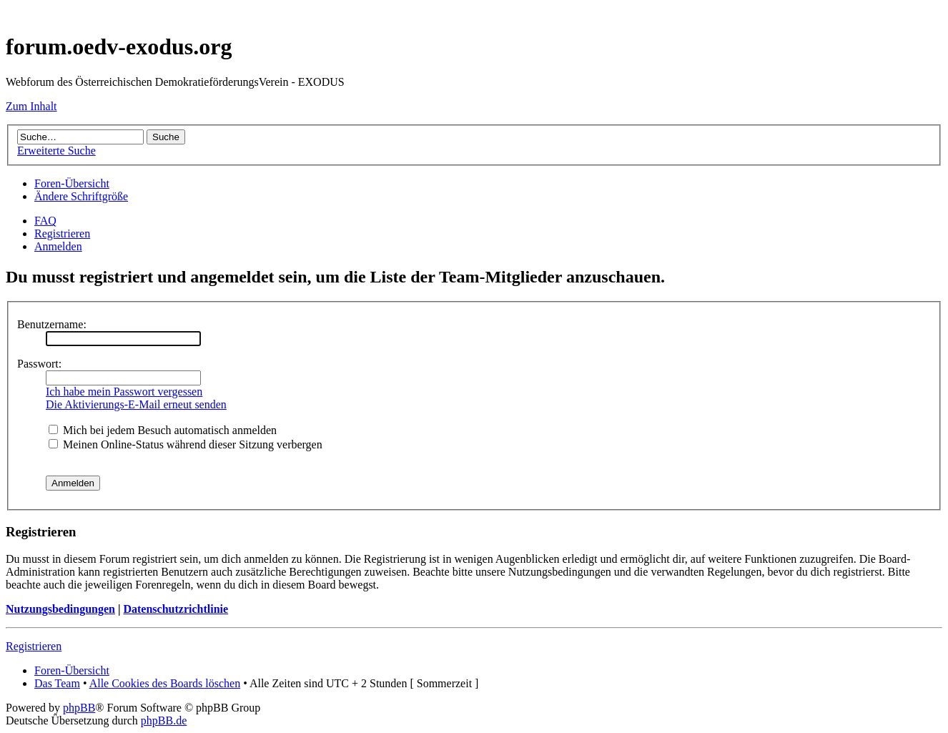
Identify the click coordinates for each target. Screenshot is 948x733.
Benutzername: (52, 324)
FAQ (45, 221)
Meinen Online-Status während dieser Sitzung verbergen (185, 444)
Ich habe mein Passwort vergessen (124, 391)
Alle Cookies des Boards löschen (165, 683)
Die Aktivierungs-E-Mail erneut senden (136, 404)
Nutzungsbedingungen (60, 609)
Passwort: (39, 364)
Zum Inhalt (31, 106)
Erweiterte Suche (56, 150)
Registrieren (62, 233)
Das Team (57, 683)
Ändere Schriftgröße (81, 196)
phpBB (79, 708)
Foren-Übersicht (71, 183)
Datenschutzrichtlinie (175, 609)
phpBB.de (164, 720)
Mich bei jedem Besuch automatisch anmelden (163, 430)
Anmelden (58, 246)
